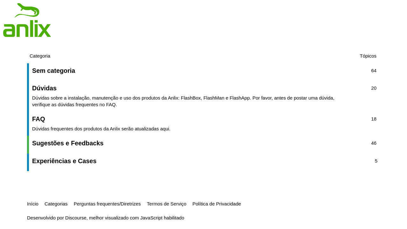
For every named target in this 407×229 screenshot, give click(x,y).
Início (32, 203)
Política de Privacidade (216, 203)
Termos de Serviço (166, 203)
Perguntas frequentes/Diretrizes (107, 203)
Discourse (75, 217)
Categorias (56, 203)
